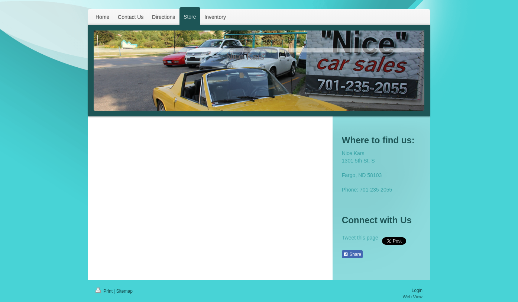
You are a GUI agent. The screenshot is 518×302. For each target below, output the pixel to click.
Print (104, 291)
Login (417, 290)
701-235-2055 (376, 190)
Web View (412, 296)
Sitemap (124, 291)
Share (352, 254)
